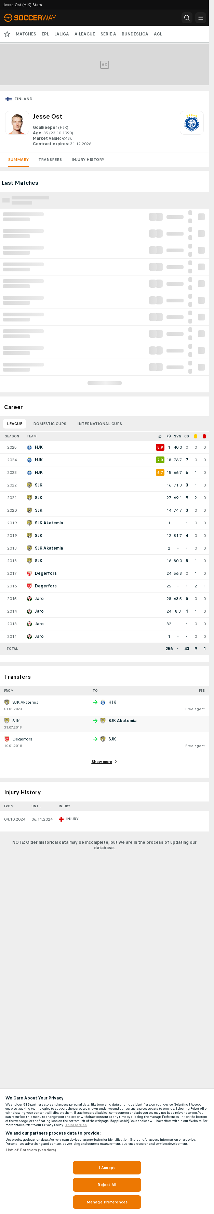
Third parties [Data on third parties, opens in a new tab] (76, 1125)
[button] (187, 17)
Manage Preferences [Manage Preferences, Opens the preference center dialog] (107, 1202)
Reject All (106, 1184)
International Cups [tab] (99, 423)
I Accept (107, 1167)
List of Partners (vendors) (30, 1150)
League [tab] (14, 423)
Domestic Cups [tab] (49, 423)
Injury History (87, 159)
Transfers (50, 159)
